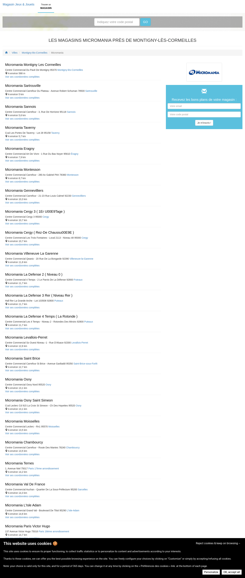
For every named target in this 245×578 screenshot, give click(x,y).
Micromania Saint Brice (22, 358)
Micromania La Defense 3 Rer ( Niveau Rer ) (38, 295)
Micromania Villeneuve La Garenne (31, 253)
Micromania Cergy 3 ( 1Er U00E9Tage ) (35, 211)
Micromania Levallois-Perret (26, 337)
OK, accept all (231, 572)
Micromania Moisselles (22, 421)
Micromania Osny (18, 379)
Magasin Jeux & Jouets (18, 4)
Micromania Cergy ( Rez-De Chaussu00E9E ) (39, 232)
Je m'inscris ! (204, 122)
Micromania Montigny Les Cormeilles (33, 65)
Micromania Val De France (25, 484)
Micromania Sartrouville (23, 85)
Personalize (211, 572)
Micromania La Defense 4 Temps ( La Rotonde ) (41, 316)
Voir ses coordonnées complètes (22, 76)
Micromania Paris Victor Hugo (27, 526)
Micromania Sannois (20, 106)
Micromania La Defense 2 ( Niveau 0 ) (33, 274)
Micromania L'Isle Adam (23, 505)
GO (145, 22)
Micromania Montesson (22, 169)
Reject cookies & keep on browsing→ (218, 543)
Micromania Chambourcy (24, 442)
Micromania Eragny (19, 148)
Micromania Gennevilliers (24, 190)
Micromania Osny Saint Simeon (29, 400)
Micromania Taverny (20, 127)
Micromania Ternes (19, 463)
